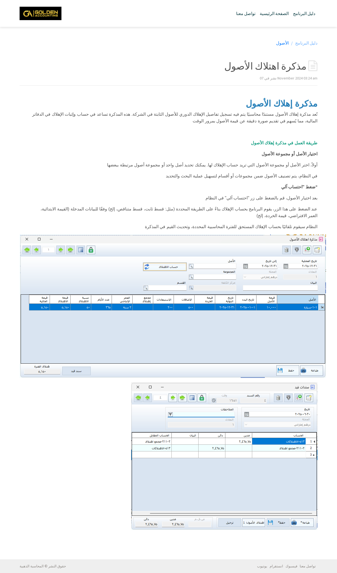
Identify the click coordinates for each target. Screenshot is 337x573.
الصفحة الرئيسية (274, 13)
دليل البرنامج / (304, 43)
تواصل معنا (245, 13)
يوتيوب (262, 566)
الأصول (282, 43)
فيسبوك (291, 566)
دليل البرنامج (304, 13)
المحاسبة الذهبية (32, 566)
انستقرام (276, 566)
